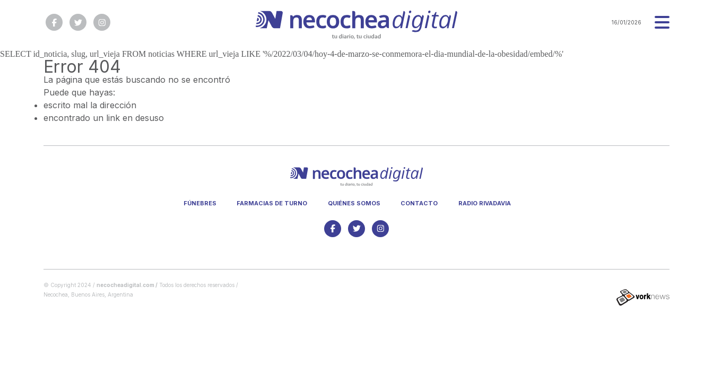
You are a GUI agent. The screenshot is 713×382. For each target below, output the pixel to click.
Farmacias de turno (272, 203)
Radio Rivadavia (484, 203)
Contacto (419, 203)
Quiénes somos (354, 203)
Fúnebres (200, 203)
